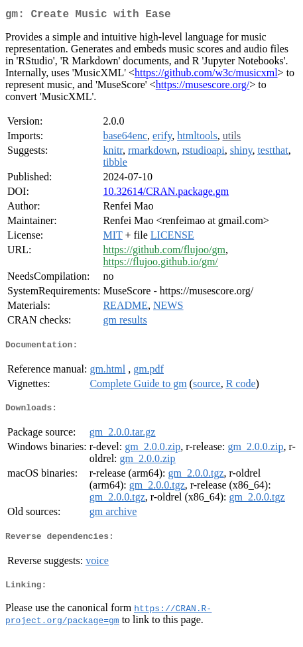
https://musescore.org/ (202, 87)
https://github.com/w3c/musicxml (206, 75)
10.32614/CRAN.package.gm (166, 194)
